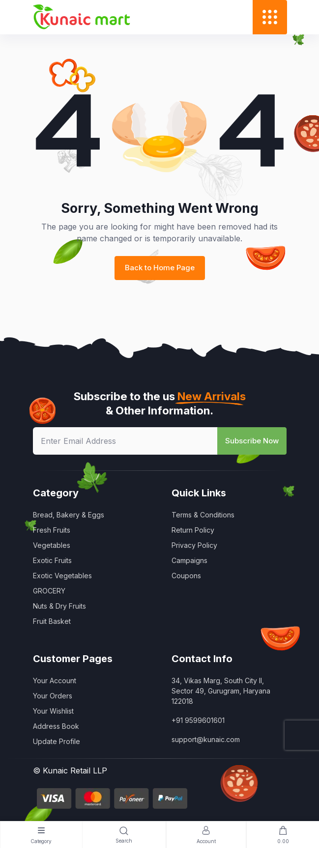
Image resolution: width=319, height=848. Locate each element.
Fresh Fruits (51, 530)
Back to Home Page (160, 267)
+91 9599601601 (198, 720)
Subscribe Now (252, 440)
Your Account (54, 680)
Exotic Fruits (52, 560)
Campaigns (189, 560)
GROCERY (49, 591)
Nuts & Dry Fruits (59, 606)
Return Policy (193, 530)
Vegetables (51, 545)
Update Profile (56, 741)
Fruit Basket (52, 621)
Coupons (186, 575)
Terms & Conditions (203, 515)
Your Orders (52, 696)
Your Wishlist (53, 711)
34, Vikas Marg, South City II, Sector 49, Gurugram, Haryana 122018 (221, 690)
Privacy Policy (194, 545)
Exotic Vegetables (62, 575)
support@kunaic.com (206, 739)
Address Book (56, 726)
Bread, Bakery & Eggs (68, 515)
